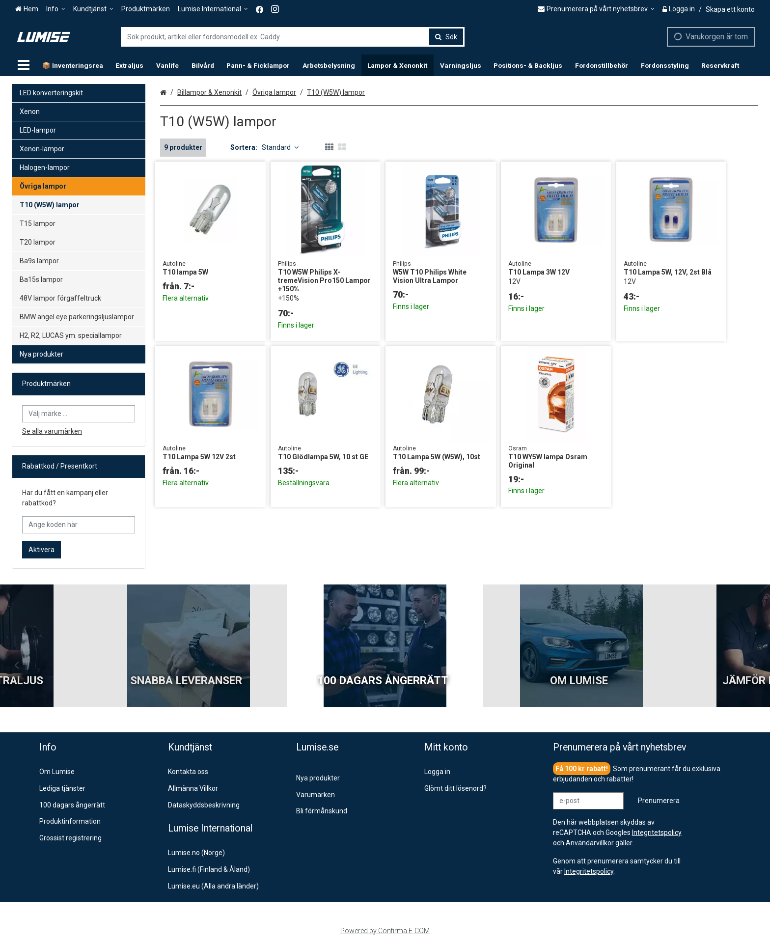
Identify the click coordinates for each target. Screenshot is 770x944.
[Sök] (446, 37)
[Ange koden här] (78, 524)
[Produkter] (23, 65)
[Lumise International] (213, 9)
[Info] (55, 9)
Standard (280, 147)
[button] (588, 871)
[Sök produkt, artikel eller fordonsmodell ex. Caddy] (293, 37)
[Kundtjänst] (93, 9)
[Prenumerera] (659, 800)
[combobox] (293, 37)
